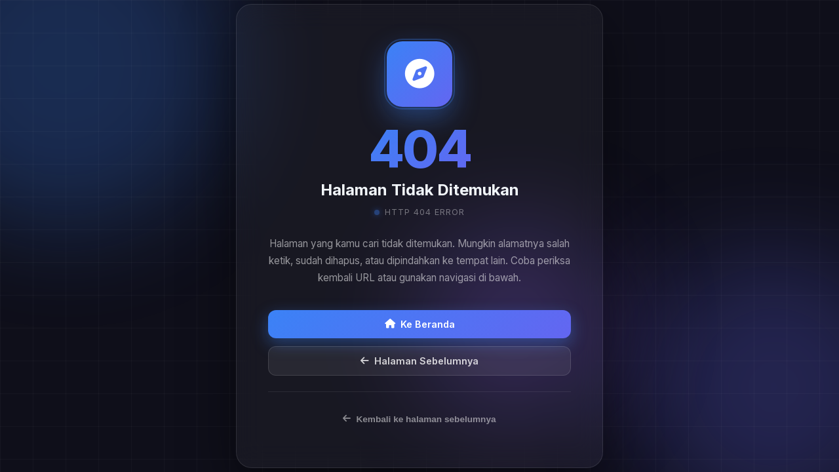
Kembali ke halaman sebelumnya (419, 419)
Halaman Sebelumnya (419, 360)
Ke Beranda (420, 324)
